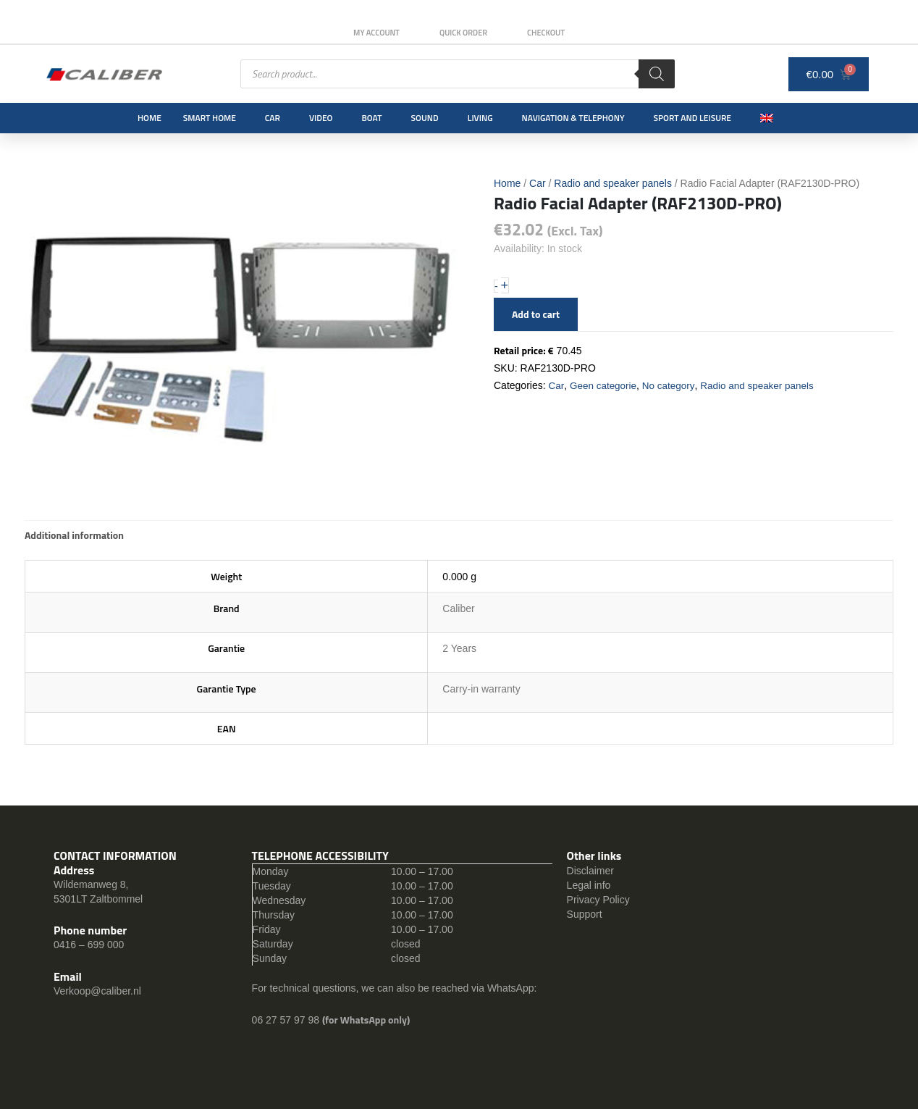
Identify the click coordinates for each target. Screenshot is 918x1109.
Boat (371, 118)
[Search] (657, 73)
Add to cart (536, 314)
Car (272, 118)
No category (672, 385)
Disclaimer (590, 870)
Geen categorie (604, 385)
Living (480, 118)
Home (149, 118)
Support (584, 914)
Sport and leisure (693, 118)
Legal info (589, 885)
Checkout (551, 32)
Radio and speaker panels (613, 183)
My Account (371, 32)
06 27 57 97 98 (287, 1020)
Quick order (463, 32)
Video (320, 118)
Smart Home (209, 118)
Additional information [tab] (74, 535)
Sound (425, 118)
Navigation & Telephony (573, 118)
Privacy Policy (598, 899)
